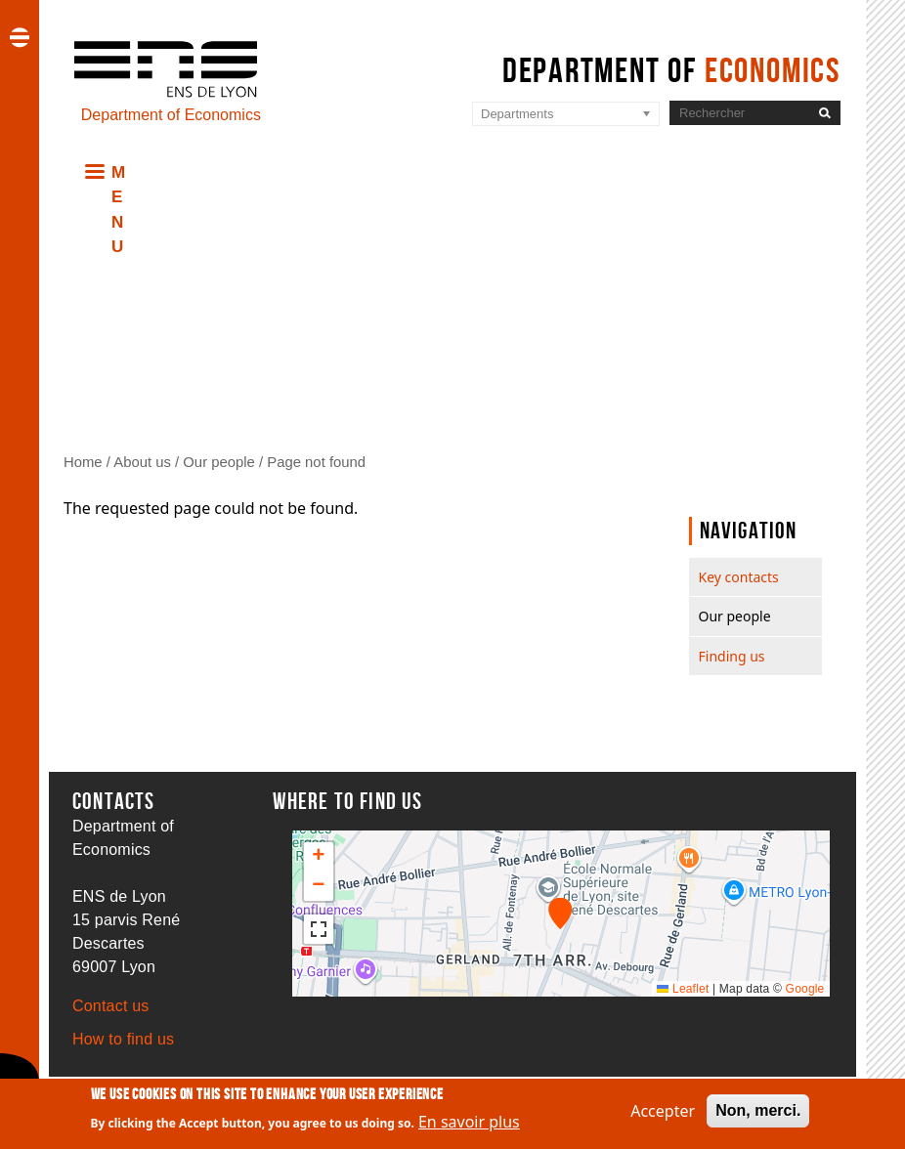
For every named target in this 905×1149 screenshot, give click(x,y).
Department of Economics (171, 114)
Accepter (662, 1111)
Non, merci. (757, 1110)
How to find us (123, 1039)
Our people (219, 462)
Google (805, 989)
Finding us (732, 656)
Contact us (110, 1006)
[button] (560, 913)
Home (83, 462)
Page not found (316, 462)
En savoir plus (469, 1122)
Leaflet (683, 989)
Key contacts (739, 577)
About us (142, 462)
